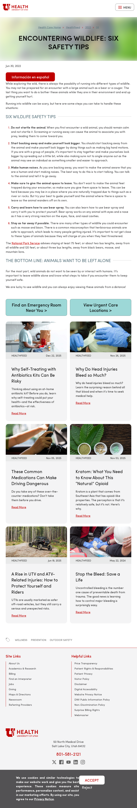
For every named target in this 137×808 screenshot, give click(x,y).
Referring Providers (20, 704)
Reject (87, 787)
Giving (12, 689)
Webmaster (81, 715)
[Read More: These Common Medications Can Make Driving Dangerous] (36, 439)
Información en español (30, 76)
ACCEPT (92, 780)
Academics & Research (22, 668)
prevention (38, 640)
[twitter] (54, 762)
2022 (88, 27)
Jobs (11, 684)
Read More (18, 413)
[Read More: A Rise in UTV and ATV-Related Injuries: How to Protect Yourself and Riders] (36, 541)
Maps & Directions (20, 694)
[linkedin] (75, 762)
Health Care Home (49, 27)
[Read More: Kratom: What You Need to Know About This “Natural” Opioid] (100, 439)
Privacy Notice (44, 799)
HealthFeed (73, 27)
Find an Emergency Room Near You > (36, 307)
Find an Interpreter (20, 679)
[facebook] (61, 762)
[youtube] (68, 762)
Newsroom (15, 699)
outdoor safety (61, 640)
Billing (12, 673)
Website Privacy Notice (88, 694)
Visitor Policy (81, 679)
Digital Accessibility (85, 689)
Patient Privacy (83, 673)
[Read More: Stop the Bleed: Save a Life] (100, 541)
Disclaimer (80, 684)
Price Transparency (85, 663)
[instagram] (83, 762)
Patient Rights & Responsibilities (93, 668)
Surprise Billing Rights (87, 710)
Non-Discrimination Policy (89, 704)
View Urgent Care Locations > (100, 307)
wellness (21, 640)
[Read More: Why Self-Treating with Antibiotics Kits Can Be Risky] (36, 336)
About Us (14, 663)
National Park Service (26, 243)
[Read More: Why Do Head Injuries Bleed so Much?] (100, 336)
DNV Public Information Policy (92, 699)
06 (97, 27)
